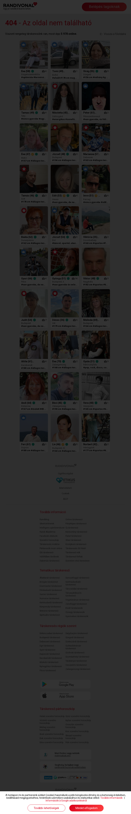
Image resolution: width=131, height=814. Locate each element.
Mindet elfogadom (86, 808)
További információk (111, 797)
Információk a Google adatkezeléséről (66, 800)
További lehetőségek (46, 808)
